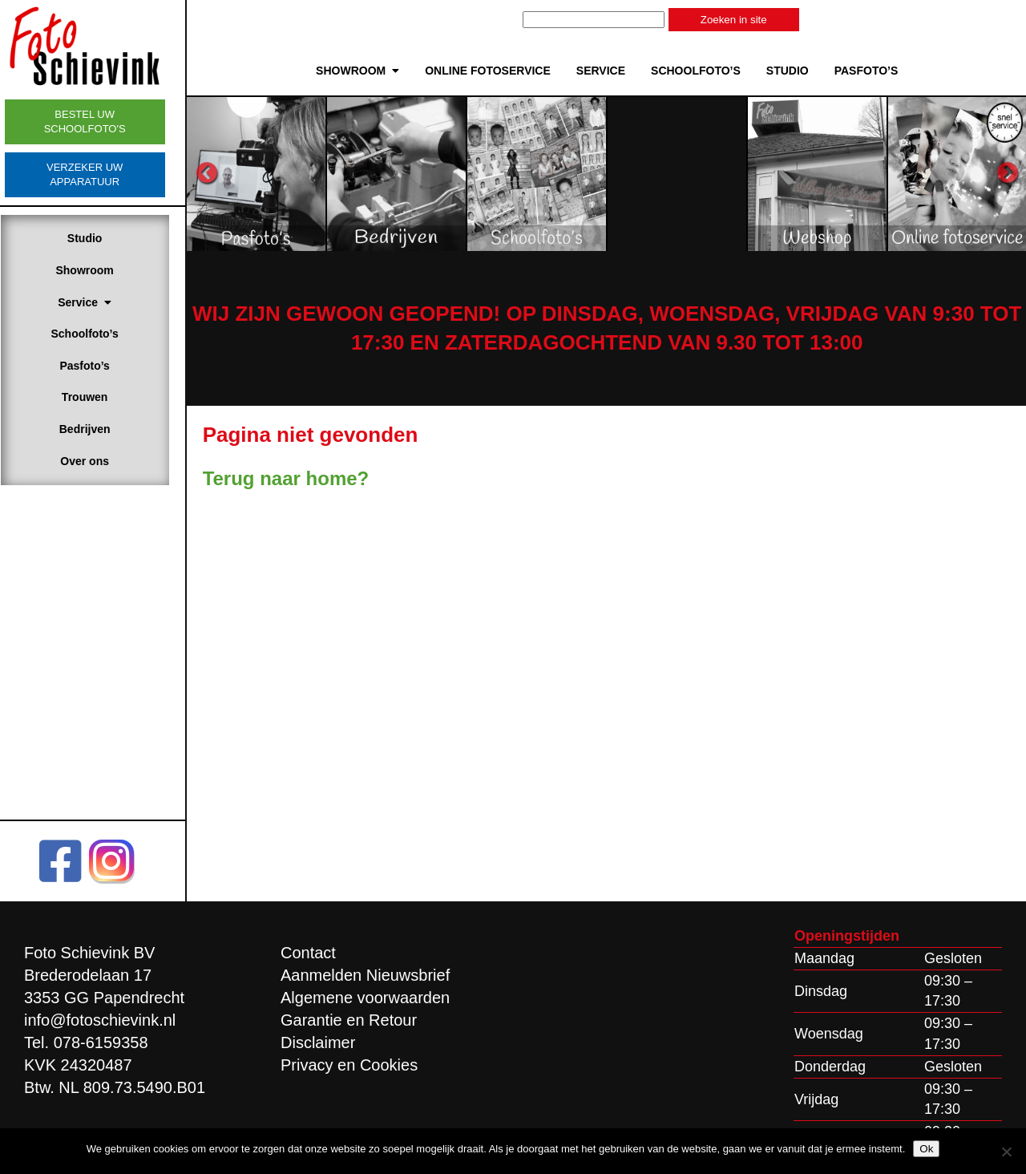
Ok (926, 1149)
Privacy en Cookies (349, 1065)
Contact (308, 952)
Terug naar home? (301, 478)
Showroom (100, 270)
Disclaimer (318, 1042)
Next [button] (1008, 173)
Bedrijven (100, 429)
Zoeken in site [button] (742, 20)
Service (100, 302)
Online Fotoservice (496, 70)
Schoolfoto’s (100, 333)
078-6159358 (101, 1042)
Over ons (100, 461)
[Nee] (1006, 1152)
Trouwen (100, 397)
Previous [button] (222, 173)
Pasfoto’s (100, 365)
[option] (271, 173)
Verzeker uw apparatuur (100, 174)
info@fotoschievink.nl (100, 1020)
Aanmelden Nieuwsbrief (365, 975)
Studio (100, 238)
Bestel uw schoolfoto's (100, 121)
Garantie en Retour (349, 1020)
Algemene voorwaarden (365, 997)
